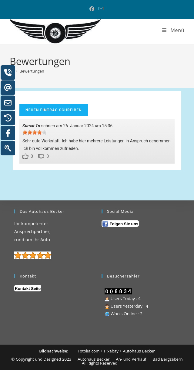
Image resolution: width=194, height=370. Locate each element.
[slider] (34, 132)
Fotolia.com (89, 351)
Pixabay (111, 351)
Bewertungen (31, 71)
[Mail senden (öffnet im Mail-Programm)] (101, 8)
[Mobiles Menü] (172, 30)
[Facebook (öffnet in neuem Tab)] (93, 8)
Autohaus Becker (139, 351)
